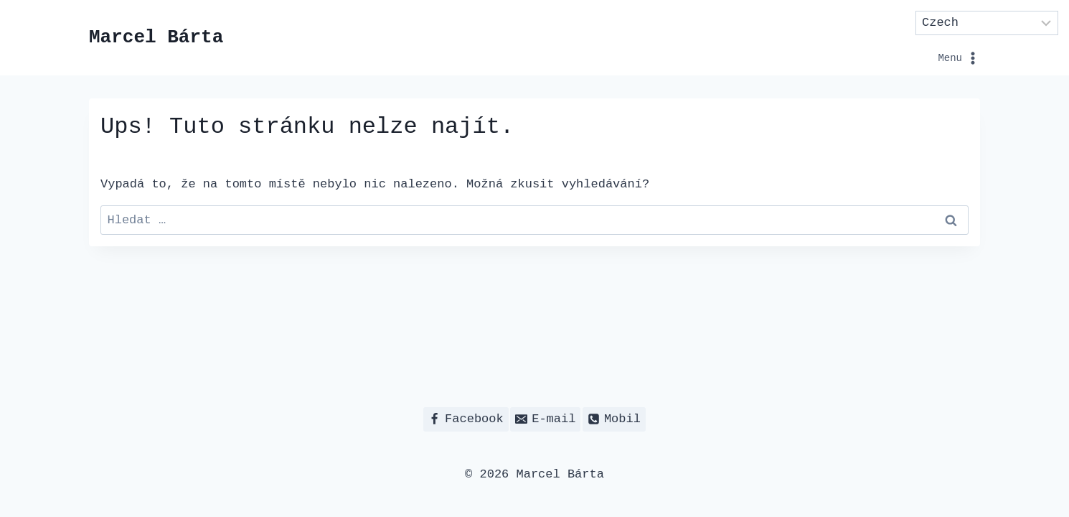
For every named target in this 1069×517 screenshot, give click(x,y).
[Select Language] (987, 23)
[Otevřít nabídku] (908, 37)
